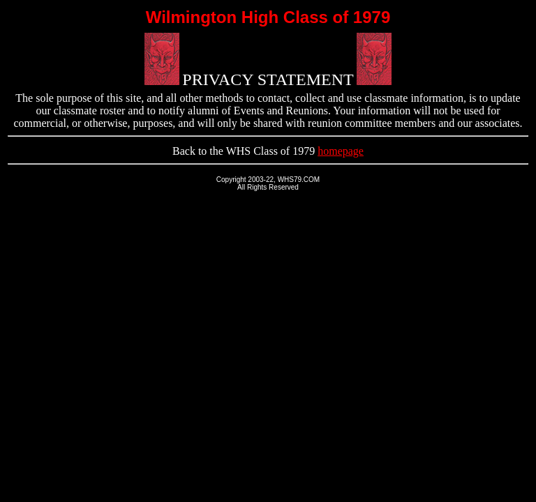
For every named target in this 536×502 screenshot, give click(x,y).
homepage (341, 151)
